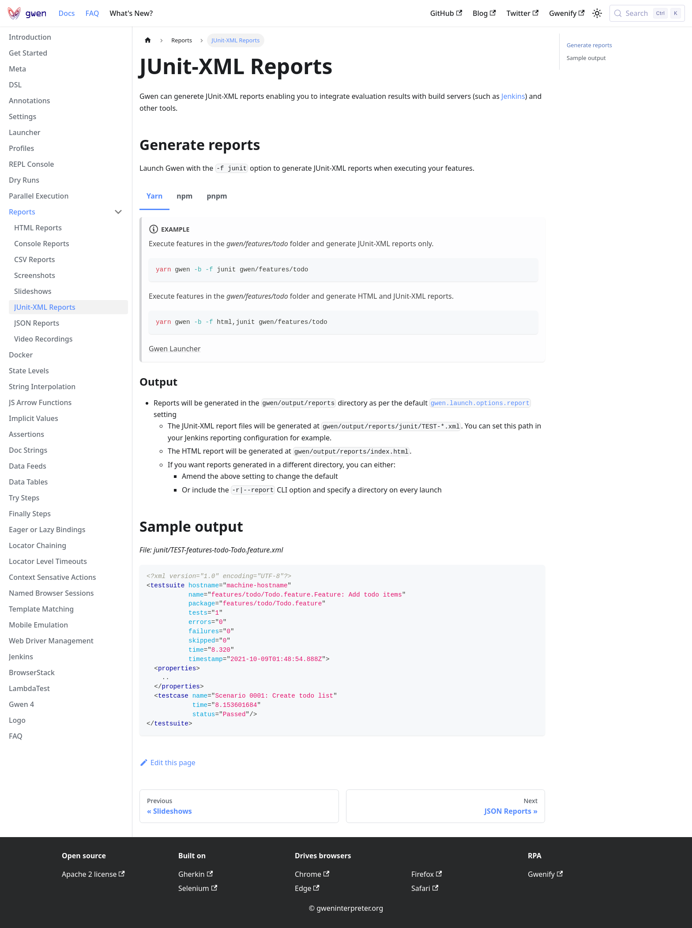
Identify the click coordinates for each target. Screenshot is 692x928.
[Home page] (147, 40)
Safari (424, 888)
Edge (307, 888)
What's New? (131, 13)
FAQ (92, 13)
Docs (66, 13)
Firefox (426, 874)
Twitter (522, 13)
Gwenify (567, 13)
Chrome (312, 874)
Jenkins (513, 96)
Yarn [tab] (154, 196)
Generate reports (589, 45)
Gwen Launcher (175, 348)
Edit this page (167, 762)
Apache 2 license (93, 874)
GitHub (446, 13)
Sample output (586, 58)
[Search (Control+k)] (647, 13)
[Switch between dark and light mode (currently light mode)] (597, 13)
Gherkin (195, 874)
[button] (66, 212)
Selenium (197, 888)
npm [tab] (184, 196)
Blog (484, 13)
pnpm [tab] (217, 196)
